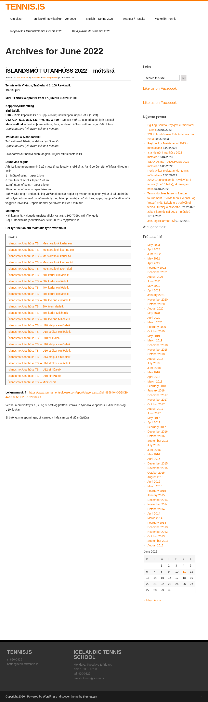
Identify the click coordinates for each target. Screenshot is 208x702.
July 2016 (153, 445)
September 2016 (158, 440)
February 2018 (156, 386)
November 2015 (157, 468)
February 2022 (156, 267)
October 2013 (156, 536)
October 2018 (156, 354)
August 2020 (155, 308)
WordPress (50, 696)
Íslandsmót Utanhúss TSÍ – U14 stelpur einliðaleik (39, 357)
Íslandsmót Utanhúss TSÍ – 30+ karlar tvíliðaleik (38, 312)
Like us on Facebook (160, 88)
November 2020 (157, 299)
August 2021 (155, 276)
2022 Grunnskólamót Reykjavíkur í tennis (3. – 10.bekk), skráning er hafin (169, 184)
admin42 (35, 77)
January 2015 (156, 495)
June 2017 (154, 413)
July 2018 (153, 363)
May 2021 (153, 285)
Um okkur (16, 18)
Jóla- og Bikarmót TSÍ (161, 220)
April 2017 (153, 422)
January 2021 (156, 294)
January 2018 (156, 390)
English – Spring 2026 (99, 18)
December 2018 (157, 345)
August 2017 (155, 408)
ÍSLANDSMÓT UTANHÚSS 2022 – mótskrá (60, 71)
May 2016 (153, 454)
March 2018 (154, 381)
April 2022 (153, 263)
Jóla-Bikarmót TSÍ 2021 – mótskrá (168, 211)
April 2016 (153, 458)
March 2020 (154, 322)
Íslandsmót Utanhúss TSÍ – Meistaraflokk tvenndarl (40, 268)
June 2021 (154, 281)
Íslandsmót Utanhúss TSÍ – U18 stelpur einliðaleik (39, 325)
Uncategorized (50, 77)
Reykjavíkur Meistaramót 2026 (91, 31)
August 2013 (155, 545)
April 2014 (153, 513)
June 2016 (154, 449)
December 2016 (157, 431)
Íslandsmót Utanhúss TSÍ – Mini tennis (32, 382)
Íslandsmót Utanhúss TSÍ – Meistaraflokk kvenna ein (41, 249)
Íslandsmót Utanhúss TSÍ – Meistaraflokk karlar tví (39, 256)
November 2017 (157, 399)
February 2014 (156, 522)
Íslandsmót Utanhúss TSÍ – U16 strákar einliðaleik (39, 350)
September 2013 (158, 540)
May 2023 (153, 244)
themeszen (90, 696)
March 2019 (154, 340)
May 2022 (153, 258)
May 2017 (153, 418)
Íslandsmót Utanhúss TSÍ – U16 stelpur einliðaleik (39, 344)
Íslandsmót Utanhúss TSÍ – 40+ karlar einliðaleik (38, 287)
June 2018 (154, 368)
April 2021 (153, 290)
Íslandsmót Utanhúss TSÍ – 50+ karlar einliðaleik (38, 281)
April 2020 (153, 317)
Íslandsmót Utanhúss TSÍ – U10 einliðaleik (34, 375)
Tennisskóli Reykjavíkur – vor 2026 (54, 18)
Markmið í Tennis (165, 18)
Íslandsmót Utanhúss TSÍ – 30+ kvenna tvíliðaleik (39, 319)
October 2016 (156, 436)
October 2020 (156, 304)
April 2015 (153, 481)
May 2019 (153, 336)
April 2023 (153, 249)
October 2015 (156, 472)
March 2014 (154, 518)
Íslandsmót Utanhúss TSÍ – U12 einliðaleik (34, 369)
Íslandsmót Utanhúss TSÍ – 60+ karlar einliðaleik (38, 275)
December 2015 (157, 463)
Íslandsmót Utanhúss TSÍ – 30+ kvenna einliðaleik (39, 300)
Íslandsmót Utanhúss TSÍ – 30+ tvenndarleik (36, 306)
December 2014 (157, 499)
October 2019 (156, 331)
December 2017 (157, 395)
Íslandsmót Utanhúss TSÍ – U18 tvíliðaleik (34, 338)
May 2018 (153, 372)
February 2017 (156, 427)
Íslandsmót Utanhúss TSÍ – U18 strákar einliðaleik (39, 331)
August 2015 (155, 477)
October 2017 (156, 404)
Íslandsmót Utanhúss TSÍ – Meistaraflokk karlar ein (40, 243)
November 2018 (157, 349)
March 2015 (154, 486)
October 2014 (156, 509)
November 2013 (157, 531)
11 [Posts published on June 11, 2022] (184, 571)
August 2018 (155, 358)
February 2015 (156, 490)
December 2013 (157, 527)
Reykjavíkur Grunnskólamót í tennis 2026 (36, 31)
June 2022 (154, 254)
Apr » (157, 600)
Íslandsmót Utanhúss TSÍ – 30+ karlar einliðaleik (38, 293)
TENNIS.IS (25, 6)
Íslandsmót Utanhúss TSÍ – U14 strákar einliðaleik (39, 363)
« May (148, 600)
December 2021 (157, 272)
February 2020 (156, 326)
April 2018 (153, 376)
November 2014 (157, 504)
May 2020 (153, 313)
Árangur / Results (134, 18)
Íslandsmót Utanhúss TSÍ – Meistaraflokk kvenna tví (40, 262)
